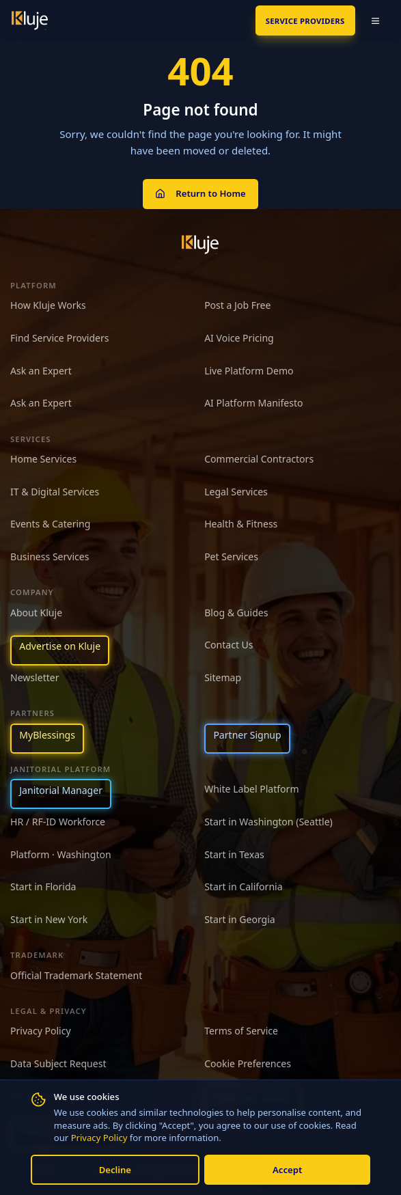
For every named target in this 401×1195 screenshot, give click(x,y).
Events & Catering (50, 523)
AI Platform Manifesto (253, 402)
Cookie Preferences (247, 1063)
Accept (287, 1170)
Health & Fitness (240, 523)
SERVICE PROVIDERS (305, 21)
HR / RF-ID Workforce (57, 821)
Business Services (49, 556)
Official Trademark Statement (76, 975)
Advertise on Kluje (59, 646)
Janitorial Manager (60, 790)
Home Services (43, 458)
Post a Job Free (237, 305)
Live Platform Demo (249, 370)
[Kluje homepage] (200, 245)
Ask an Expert (41, 370)
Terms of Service (241, 1030)
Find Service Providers (59, 337)
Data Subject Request (58, 1063)
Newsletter (34, 677)
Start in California (243, 886)
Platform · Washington (60, 854)
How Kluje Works (48, 305)
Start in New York (48, 919)
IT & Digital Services (54, 491)
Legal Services (236, 491)
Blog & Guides (236, 612)
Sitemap (222, 677)
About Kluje (36, 612)
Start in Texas (234, 854)
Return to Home (200, 193)
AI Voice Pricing (239, 337)
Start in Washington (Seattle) (268, 821)
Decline (115, 1170)
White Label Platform (251, 788)
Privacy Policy (99, 1137)
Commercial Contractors (259, 458)
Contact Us (228, 644)
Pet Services (231, 556)
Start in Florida (43, 886)
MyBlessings (47, 734)
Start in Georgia (239, 919)
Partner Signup (247, 734)
